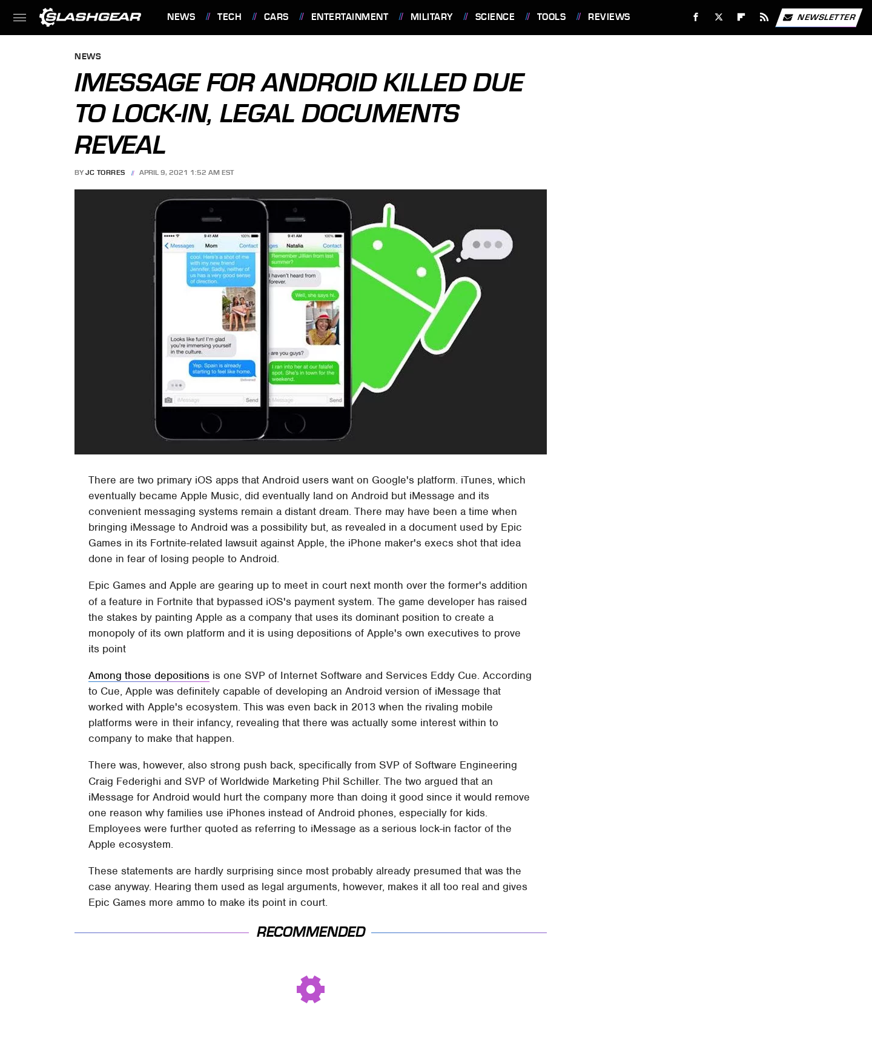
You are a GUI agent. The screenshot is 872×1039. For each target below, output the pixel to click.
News (181, 16)
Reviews (609, 16)
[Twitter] (718, 17)
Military (432, 16)
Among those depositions (149, 675)
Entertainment (350, 16)
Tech (229, 16)
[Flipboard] (741, 17)
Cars (276, 16)
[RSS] (764, 17)
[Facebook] (696, 17)
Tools (551, 16)
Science (495, 16)
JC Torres (105, 172)
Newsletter (819, 17)
